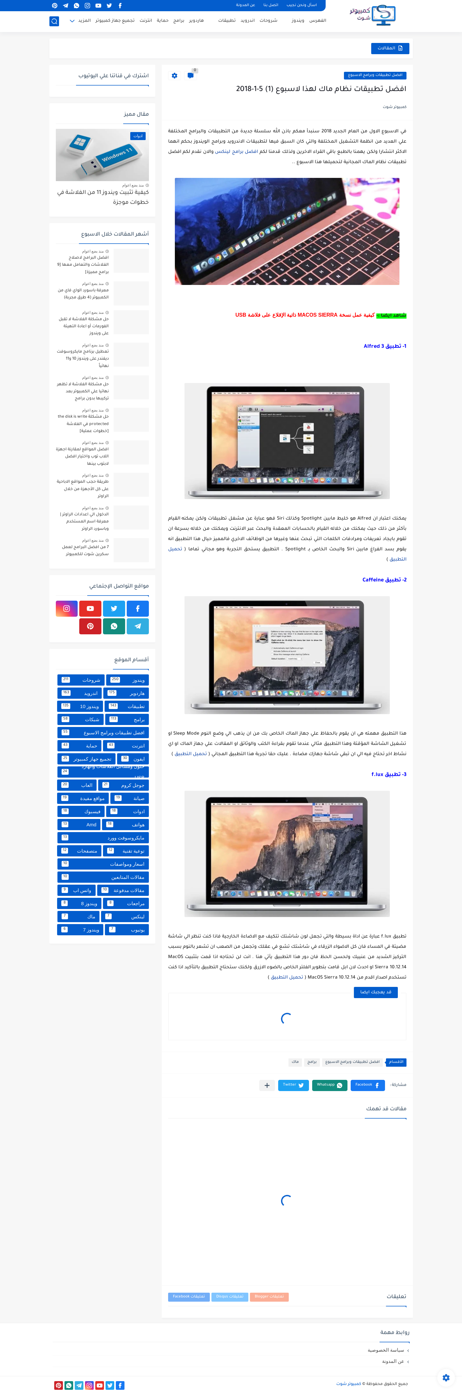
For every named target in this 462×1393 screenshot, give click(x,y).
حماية (162, 21)
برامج (178, 21)
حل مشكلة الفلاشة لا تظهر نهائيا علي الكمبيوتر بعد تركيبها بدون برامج (83, 391)
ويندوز (298, 21)
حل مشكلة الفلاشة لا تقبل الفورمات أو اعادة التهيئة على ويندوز (84, 326)
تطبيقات (227, 21)
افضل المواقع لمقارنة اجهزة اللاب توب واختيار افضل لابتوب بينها (82, 456)
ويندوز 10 (80, 706)
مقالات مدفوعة (123, 890)
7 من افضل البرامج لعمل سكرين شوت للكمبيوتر (85, 551)
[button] (368, 1085)
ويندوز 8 (79, 903)
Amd (79, 824)
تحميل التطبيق (191, 754)
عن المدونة (245, 6)
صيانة (129, 798)
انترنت (146, 21)
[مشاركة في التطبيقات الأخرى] (267, 1085)
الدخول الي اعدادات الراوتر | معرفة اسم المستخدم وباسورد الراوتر (84, 522)
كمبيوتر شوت (348, 1384)
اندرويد (248, 21)
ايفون (132, 759)
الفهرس (317, 21)
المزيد (84, 21)
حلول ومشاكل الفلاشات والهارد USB (103, 772)
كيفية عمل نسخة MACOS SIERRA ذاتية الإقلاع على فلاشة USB (305, 315)
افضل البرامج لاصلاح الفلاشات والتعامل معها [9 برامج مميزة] (83, 265)
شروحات (269, 21)
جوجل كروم (123, 785)
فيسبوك (81, 811)
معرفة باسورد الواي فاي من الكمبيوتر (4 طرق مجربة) (83, 294)
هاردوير (196, 21)
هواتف (125, 824)
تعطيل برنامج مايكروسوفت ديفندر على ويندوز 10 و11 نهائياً (83, 359)
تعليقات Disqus (230, 1297)
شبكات (81, 719)
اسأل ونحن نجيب (302, 6)
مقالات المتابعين (103, 877)
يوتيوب (126, 929)
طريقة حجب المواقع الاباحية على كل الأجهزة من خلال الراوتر (83, 489)
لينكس (125, 916)
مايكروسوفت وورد (103, 837)
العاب (76, 785)
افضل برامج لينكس (236, 152)
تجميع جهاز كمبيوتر (115, 21)
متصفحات (79, 851)
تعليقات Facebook (189, 1297)
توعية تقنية (126, 851)
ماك (295, 1062)
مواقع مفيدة (83, 798)
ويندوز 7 (80, 929)
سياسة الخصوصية (386, 1350)
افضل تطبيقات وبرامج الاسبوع (375, 75)
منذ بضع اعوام (133, 185)
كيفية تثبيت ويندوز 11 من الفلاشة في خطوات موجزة (103, 198)
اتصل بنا (270, 6)
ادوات (127, 811)
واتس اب (76, 890)
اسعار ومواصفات (103, 864)
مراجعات (125, 903)
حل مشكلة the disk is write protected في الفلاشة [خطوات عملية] (83, 424)
